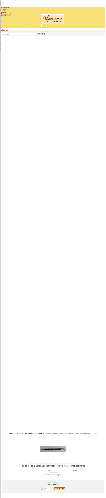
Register (3, 9)
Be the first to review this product (53, 475)
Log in (3, 11)
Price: (49, 485)
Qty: (42, 489)
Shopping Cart (5, 15)
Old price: (51, 482)
